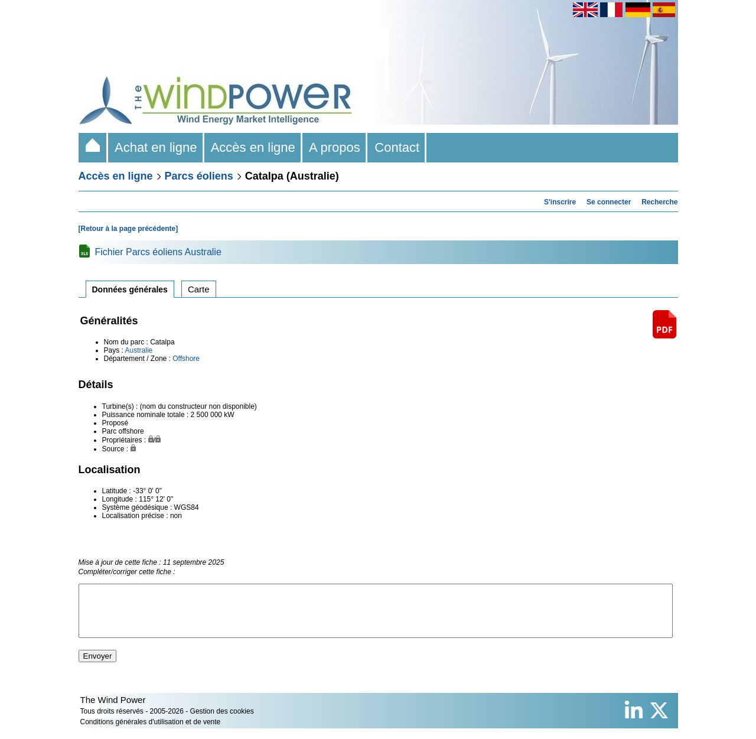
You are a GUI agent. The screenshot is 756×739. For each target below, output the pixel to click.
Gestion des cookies (222, 722)
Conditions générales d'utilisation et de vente (150, 732)
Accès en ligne (253, 147)
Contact (396, 147)
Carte (199, 289)
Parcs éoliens (199, 176)
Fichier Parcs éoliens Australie (158, 252)
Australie (139, 350)
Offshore (186, 358)
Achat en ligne (156, 147)
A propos (334, 147)
